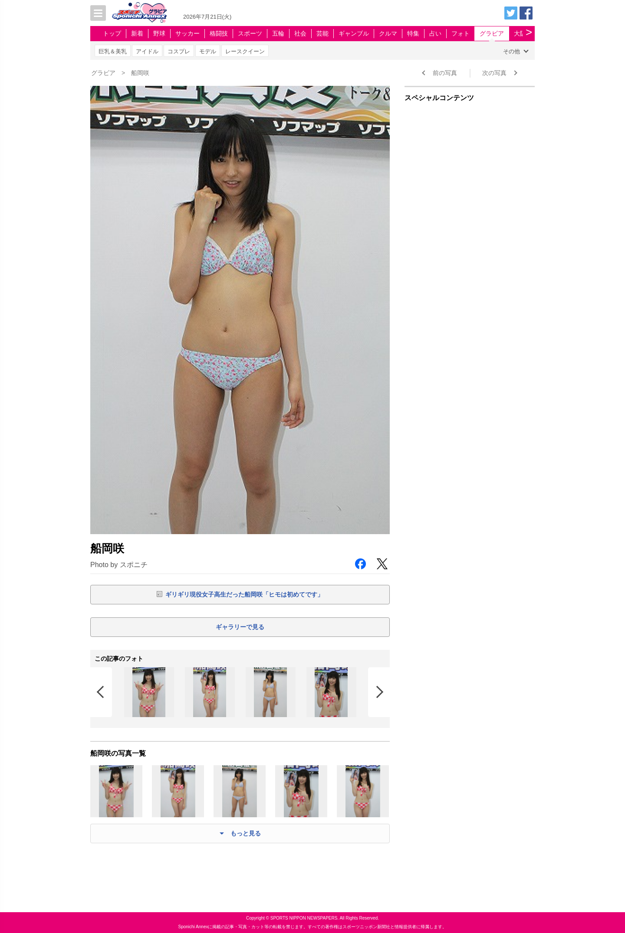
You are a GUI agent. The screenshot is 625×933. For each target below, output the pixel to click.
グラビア (492, 33)
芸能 (322, 33)
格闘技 (219, 33)
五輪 (278, 33)
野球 (159, 33)
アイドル (147, 51)
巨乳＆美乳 (113, 51)
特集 (413, 33)
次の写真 (494, 73)
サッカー (187, 33)
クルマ (388, 33)
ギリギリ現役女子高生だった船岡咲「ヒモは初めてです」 (244, 594)
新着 (137, 33)
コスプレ (179, 51)
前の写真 (445, 73)
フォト (460, 33)
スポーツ (250, 33)
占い (435, 33)
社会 (300, 33)
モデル (207, 51)
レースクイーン (245, 51)
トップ (112, 33)
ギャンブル (354, 33)
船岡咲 (140, 72)
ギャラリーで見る (240, 626)
